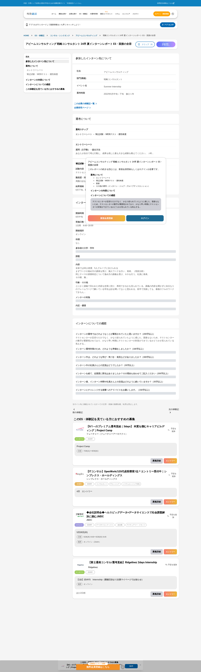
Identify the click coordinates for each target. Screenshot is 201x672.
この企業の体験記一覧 (86, 103)
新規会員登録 (106, 218)
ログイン (145, 218)
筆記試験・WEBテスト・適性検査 (42, 74)
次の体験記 (174, 411)
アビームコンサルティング (86, 35)
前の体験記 (78, 410)
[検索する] (172, 13)
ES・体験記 (39, 35)
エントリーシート (35, 70)
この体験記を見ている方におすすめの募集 (45, 89)
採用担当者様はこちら (165, 3)
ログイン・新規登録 (162, 14)
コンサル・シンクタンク (60, 35)
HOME (26, 35)
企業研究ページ (83, 107)
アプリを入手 (168, 25)
